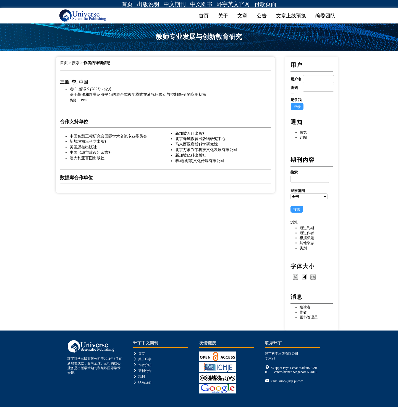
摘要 (73, 100)
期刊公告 (142, 371)
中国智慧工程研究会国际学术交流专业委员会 (108, 136)
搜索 (309, 176)
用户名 (296, 79)
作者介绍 (142, 365)
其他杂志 (307, 243)
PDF (84, 100)
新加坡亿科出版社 (190, 155)
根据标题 (307, 238)
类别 (303, 248)
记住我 (296, 100)
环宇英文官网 (233, 4)
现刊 (139, 377)
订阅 (303, 137)
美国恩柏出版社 (83, 147)
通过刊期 (307, 228)
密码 (294, 88)
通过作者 (307, 233)
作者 (303, 312)
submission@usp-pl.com (286, 381)
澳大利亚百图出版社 (87, 158)
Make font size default (304, 276)
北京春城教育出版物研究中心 (200, 138)
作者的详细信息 (97, 63)
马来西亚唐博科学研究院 (196, 144)
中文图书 (201, 4)
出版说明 (148, 4)
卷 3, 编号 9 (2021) (85, 89)
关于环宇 (142, 359)
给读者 (305, 307)
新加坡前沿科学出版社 (89, 141)
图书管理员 (309, 317)
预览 (303, 132)
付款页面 (265, 4)
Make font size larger (313, 276)
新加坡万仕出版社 (190, 133)
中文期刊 (175, 4)
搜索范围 (309, 194)
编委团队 (325, 15)
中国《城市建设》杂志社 (91, 152)
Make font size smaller (295, 276)
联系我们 (142, 382)
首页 (127, 4)
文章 (242, 15)
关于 (223, 15)
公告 (262, 15)
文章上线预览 (291, 15)
